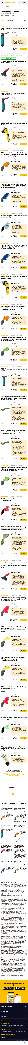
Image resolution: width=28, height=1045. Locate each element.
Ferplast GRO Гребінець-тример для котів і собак (13, 61)
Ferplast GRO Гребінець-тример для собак (13, 566)
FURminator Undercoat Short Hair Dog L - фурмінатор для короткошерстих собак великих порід (13, 185)
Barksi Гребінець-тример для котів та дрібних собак (14, 277)
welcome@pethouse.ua (8, 1034)
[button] (2, 2)
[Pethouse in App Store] (20, 988)
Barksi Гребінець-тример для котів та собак (14, 123)
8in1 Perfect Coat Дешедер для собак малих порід (14, 718)
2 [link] (15, 794)
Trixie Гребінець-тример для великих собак (14, 369)
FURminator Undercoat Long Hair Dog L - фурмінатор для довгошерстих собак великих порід (14, 246)
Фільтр (24, 20)
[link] (10, 2)
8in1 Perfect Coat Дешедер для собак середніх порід (14, 499)
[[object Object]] (22, 2)
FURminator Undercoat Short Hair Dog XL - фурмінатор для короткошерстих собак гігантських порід (13, 689)
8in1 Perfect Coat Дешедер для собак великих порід (14, 216)
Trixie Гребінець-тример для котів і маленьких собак (13, 94)
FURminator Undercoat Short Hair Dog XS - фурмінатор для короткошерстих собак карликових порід (13, 629)
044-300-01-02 (5, 1029)
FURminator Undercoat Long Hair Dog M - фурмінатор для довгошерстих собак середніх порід (13, 308)
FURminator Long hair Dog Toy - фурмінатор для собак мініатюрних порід (13, 748)
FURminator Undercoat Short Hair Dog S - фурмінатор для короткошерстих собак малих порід (13, 339)
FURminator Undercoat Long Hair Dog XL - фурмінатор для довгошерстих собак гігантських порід (13, 599)
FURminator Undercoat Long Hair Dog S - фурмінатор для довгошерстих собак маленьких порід (14, 469)
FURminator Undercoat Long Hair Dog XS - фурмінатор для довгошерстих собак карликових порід (13, 659)
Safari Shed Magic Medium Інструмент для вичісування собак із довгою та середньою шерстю (14, 398)
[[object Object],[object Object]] (3, 1043)
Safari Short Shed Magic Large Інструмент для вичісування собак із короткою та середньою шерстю (13, 528)
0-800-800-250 (5, 1024)
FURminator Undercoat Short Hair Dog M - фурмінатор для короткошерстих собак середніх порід (14, 154)
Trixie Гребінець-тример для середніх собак (14, 29)
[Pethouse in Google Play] (8, 988)
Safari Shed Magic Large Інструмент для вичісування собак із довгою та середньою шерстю (13, 432)
